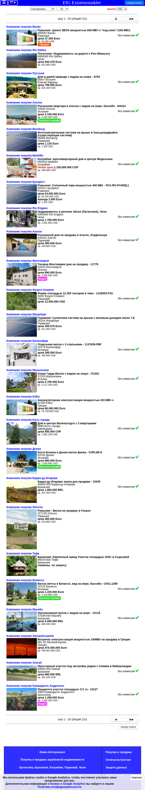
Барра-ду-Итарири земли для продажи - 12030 (69, 481)
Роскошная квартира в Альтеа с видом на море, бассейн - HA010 (82, 106)
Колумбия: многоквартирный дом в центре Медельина (75, 159)
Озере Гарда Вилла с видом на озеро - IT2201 (68, 373)
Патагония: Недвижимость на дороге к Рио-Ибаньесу (74, 53)
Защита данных (116, 767)
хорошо (136, 777)
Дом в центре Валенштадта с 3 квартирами (67, 423)
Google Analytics (74, 783)
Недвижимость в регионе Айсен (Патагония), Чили (72, 211)
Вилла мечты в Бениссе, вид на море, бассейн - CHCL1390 (78, 583)
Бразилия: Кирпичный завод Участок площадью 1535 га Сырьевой (83, 557)
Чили (82, 767)
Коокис (55, 783)
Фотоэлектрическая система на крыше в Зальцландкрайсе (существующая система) (78, 134)
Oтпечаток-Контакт (118, 759)
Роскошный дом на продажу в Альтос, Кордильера (72, 235)
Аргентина (26, 767)
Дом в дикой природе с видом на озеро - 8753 (69, 76)
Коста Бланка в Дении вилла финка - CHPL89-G (70, 452)
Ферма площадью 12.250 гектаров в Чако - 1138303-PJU (75, 293)
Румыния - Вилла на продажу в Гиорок (64, 510)
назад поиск (134, 2)
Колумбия (56, 767)
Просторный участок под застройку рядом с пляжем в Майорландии (84, 666)
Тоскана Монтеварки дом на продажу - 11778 (68, 264)
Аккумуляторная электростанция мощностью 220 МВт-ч (76, 400)
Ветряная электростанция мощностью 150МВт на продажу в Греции (84, 639)
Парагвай (70, 767)
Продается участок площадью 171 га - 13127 (68, 689)
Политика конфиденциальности (59, 786)
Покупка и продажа (119, 752)
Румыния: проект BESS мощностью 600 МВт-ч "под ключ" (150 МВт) (84, 30)
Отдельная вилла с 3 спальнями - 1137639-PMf (69, 344)
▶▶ (132, 18)
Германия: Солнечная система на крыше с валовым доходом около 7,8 (86, 317)
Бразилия (41, 767)
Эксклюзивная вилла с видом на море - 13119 (69, 612)
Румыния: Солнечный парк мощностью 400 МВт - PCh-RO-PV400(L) (83, 185)
